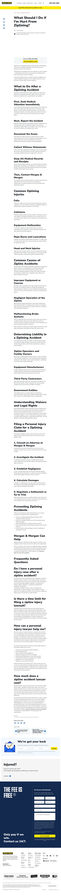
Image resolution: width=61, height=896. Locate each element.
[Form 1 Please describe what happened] (44, 820)
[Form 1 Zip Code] (50, 805)
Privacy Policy (44, 893)
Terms (49, 834)
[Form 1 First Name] (39, 801)
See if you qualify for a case (30, 64)
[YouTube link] (50, 859)
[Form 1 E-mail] (44, 809)
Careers (23, 868)
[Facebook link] (47, 859)
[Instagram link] (53, 859)
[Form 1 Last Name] (50, 801)
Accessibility (38, 858)
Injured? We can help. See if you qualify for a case (30, 7)
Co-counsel (37, 866)
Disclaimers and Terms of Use (53, 893)
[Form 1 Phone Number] (39, 805)
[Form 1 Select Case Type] (44, 813)
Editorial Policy (37, 869)
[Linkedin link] (57, 859)
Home (15, 12)
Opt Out (37, 864)
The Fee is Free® (30, 861)
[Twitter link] (44, 859)
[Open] (43, 3)
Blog (19, 12)
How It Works (22, 866)
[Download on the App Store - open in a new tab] (46, 864)
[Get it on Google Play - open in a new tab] (53, 864)
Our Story (30, 858)
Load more (6, 779)
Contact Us (23, 870)
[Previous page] (21, 735)
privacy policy (42, 836)
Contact (39, 3)
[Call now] (54, 3)
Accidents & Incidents (25, 12)
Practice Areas (30, 3)
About (36, 3)
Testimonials (31, 870)
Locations (24, 3)
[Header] (7, 3)
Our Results (19, 3)
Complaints (37, 860)
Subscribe (54, 752)
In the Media (29, 868)
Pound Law (37, 862)
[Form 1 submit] (44, 839)
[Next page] (39, 735)
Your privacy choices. (52, 889)
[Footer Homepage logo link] (10, 857)
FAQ (29, 865)
